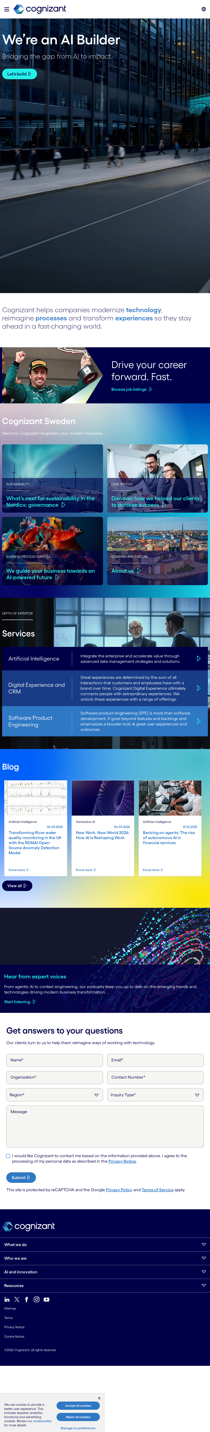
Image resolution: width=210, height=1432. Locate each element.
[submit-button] (21, 1177)
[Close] (99, 1398)
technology (143, 310)
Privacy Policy (119, 1189)
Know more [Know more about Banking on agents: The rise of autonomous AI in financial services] (151, 870)
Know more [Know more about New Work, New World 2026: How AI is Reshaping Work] (84, 870)
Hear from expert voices (35, 976)
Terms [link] (8, 1318)
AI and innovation (20, 1272)
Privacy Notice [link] (14, 1327)
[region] (52, 1413)
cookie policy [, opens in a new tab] (42, 1421)
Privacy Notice (122, 1161)
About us (122, 571)
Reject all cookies (78, 1417)
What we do (15, 1244)
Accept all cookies (78, 1405)
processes (51, 318)
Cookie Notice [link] (14, 1336)
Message (19, 1111)
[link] (39, 9)
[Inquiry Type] (155, 1094)
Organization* (23, 1077)
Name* (17, 1060)
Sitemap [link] (10, 1308)
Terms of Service (157, 1189)
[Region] (54, 1094)
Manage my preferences (78, 1428)
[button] (6, 9)
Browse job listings (129, 389)
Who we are (15, 1258)
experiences (134, 318)
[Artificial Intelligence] (198, 658)
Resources (14, 1285)
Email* (117, 1060)
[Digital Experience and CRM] (198, 688)
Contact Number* (128, 1077)
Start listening (17, 1001)
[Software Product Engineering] (198, 721)
